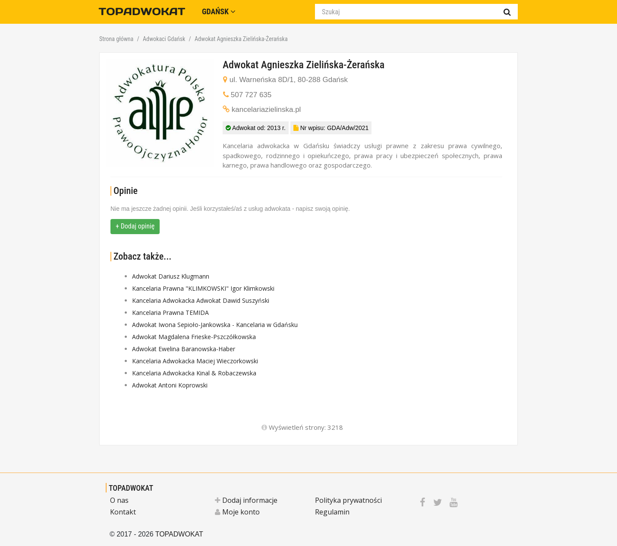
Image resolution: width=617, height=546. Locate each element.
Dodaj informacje (246, 500)
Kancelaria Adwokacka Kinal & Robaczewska (194, 373)
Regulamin (332, 512)
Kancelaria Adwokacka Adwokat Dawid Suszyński (200, 300)
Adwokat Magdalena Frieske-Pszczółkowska (194, 337)
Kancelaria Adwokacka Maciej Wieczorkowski (195, 361)
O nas (119, 500)
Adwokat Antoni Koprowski (170, 385)
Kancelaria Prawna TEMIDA (170, 312)
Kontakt (123, 512)
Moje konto (237, 512)
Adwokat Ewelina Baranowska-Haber (183, 349)
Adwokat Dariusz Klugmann (170, 276)
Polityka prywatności (348, 500)
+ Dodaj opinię (135, 226)
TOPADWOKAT (131, 487)
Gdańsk (219, 11)
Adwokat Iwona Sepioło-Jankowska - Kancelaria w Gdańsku (215, 325)
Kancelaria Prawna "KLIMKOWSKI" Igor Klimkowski (203, 288)
